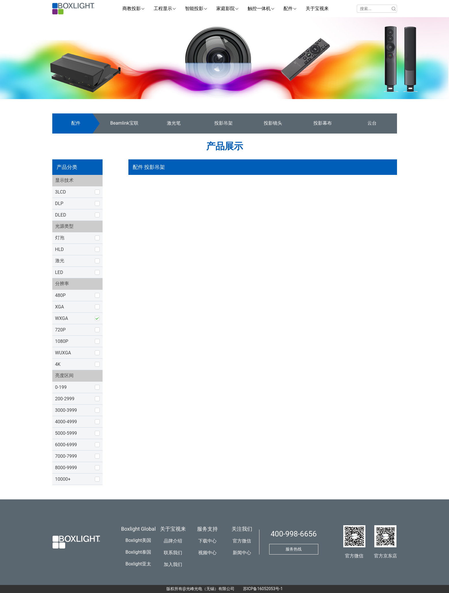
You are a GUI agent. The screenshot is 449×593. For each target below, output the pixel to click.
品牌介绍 (173, 541)
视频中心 (207, 552)
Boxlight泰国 (138, 552)
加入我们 (173, 564)
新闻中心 (242, 552)
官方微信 (242, 541)
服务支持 (207, 529)
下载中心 (207, 541)
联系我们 (173, 552)
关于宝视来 (173, 529)
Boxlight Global (138, 529)
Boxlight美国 (138, 540)
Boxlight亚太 (138, 564)
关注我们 (242, 529)
